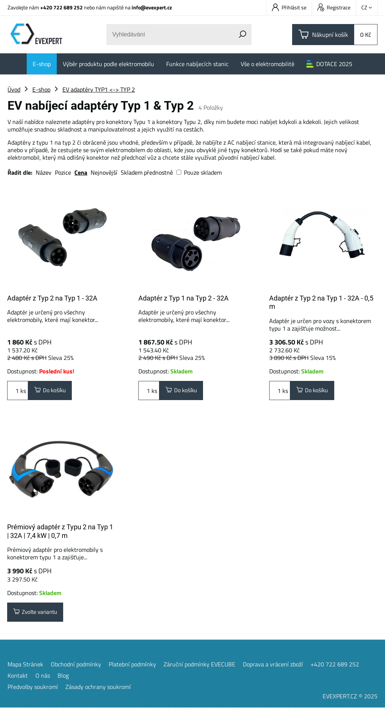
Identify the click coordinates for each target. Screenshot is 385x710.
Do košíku (52, 391)
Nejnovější (104, 172)
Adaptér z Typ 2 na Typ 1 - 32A (52, 298)
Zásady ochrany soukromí (98, 689)
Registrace (333, 7)
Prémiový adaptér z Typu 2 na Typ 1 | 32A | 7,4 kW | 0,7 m (60, 532)
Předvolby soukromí (33, 689)
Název (44, 172)
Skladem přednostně (147, 172)
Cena (80, 172)
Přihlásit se (289, 7)
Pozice (63, 172)
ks (17, 391)
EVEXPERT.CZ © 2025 (350, 698)
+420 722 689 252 (61, 7)
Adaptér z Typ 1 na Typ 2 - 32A (183, 298)
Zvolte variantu (38, 613)
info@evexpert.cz (152, 7)
